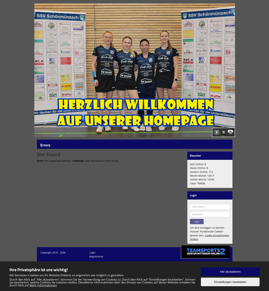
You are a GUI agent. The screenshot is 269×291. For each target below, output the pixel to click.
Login (92, 252)
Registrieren (96, 256)
